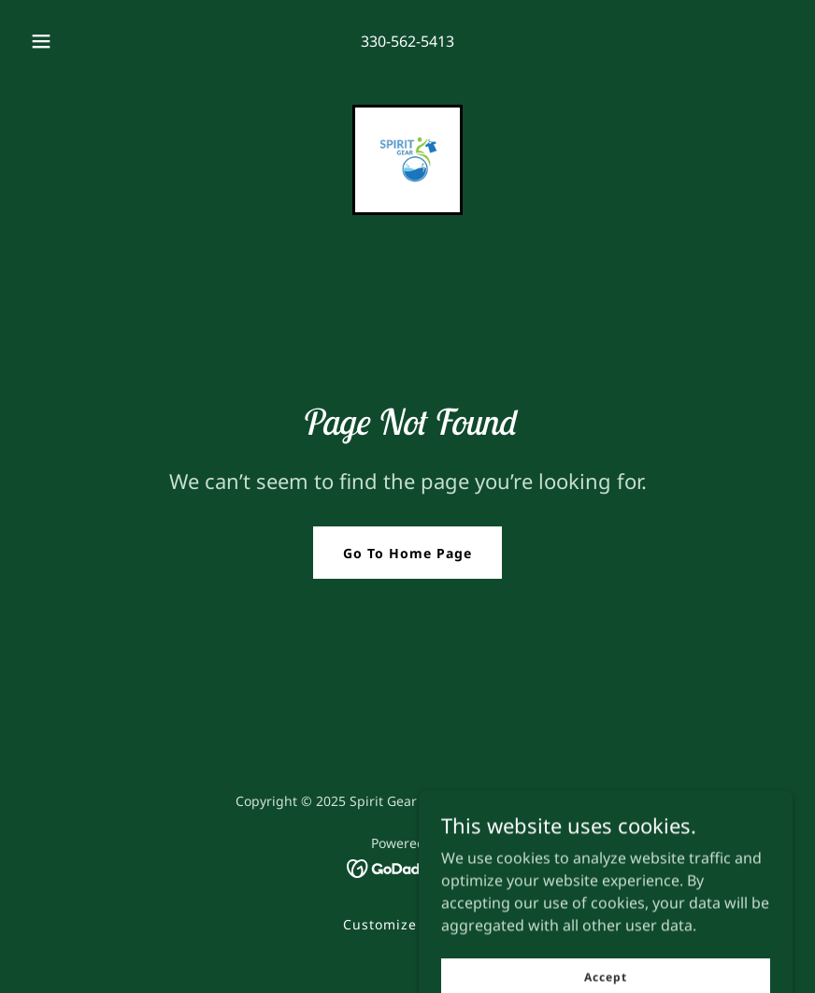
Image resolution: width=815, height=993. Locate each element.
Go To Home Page (407, 553)
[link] (407, 159)
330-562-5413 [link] (407, 41)
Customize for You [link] (407, 924)
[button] (56, 41)
